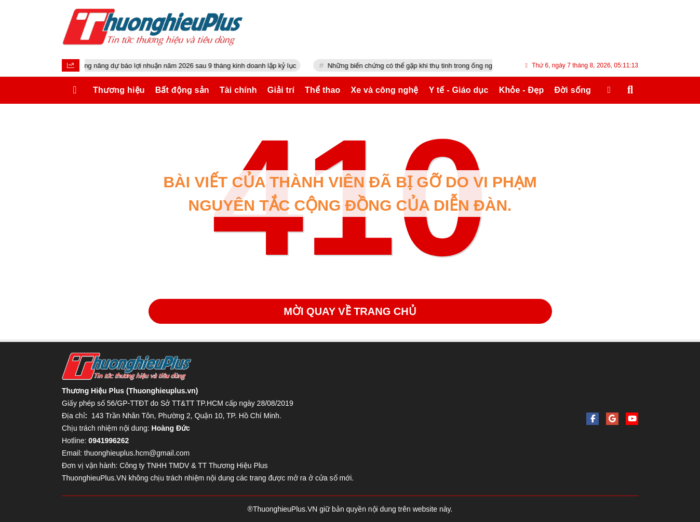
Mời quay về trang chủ (350, 311)
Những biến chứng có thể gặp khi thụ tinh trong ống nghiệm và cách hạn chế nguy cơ (468, 66)
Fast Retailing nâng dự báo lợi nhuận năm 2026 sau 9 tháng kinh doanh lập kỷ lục (185, 66)
